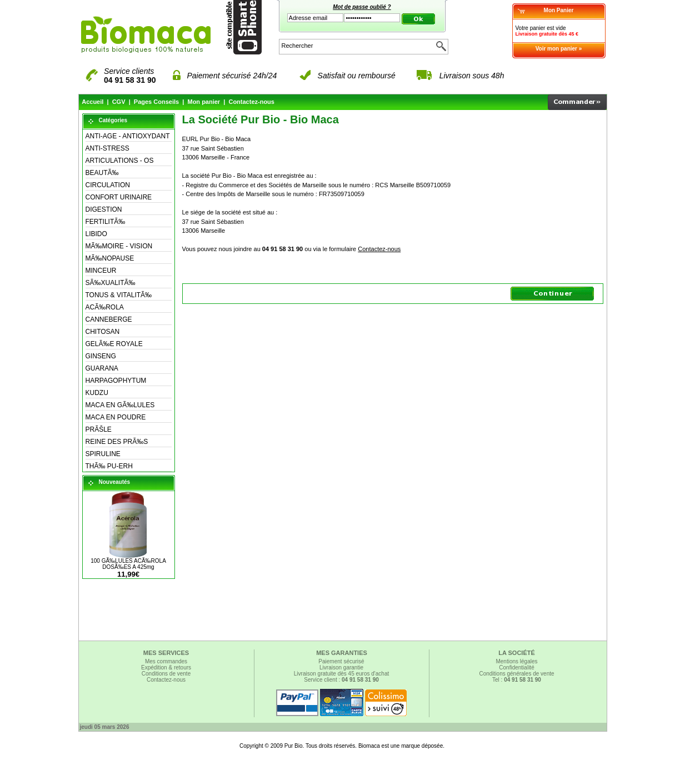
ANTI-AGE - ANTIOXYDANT (128, 136)
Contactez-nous (251, 101)
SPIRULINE (103, 454)
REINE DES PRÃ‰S (117, 442)
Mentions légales (516, 661)
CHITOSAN (103, 332)
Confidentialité (516, 667)
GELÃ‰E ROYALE (114, 344)
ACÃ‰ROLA (105, 307)
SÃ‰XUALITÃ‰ (111, 283)
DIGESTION (104, 209)
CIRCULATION (108, 185)
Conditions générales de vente (516, 674)
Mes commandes (166, 661)
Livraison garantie (341, 667)
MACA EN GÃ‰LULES (120, 405)
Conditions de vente (166, 674)
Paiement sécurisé (341, 661)
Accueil (92, 101)
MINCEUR (101, 270)
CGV (119, 101)
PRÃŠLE (99, 429)
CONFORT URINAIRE (119, 197)
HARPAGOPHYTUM (116, 380)
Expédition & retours (166, 667)
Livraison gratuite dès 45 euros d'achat (341, 674)
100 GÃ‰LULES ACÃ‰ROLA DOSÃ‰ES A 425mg (128, 564)
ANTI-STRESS (107, 148)
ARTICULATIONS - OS (120, 160)
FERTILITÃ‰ (106, 222)
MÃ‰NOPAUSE (110, 258)
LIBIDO (96, 234)
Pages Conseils (156, 101)
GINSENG (101, 356)
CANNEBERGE (109, 319)
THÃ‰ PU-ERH (109, 466)
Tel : (516, 680)
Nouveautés (115, 482)
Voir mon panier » (559, 49)
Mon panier (203, 101)
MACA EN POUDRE (116, 417)
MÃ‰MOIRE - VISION (119, 246)
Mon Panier (559, 10)
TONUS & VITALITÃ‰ (119, 295)
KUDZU (97, 393)
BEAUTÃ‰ (102, 173)
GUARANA (102, 368)
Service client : (341, 680)
